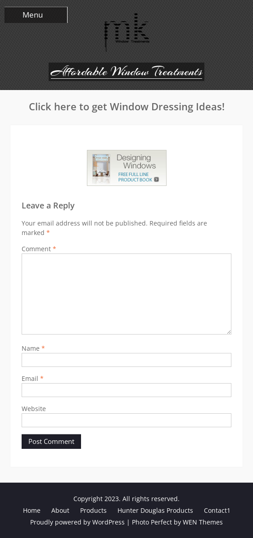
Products (93, 510)
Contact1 (217, 510)
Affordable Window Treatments (126, 71)
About (60, 510)
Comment (39, 248)
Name (33, 348)
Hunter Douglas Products (155, 510)
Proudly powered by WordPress (77, 522)
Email (33, 378)
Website (34, 408)
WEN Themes (203, 522)
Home (32, 510)
